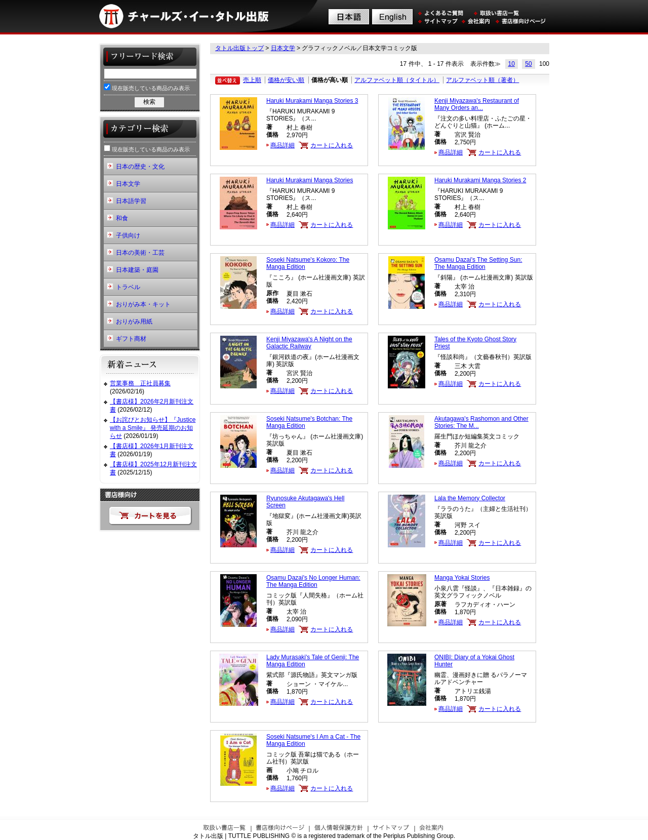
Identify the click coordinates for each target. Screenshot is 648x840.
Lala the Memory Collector (469, 498)
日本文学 (283, 48)
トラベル (128, 287)
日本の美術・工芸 (140, 252)
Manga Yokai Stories (462, 577)
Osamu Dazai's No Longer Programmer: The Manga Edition (313, 581)
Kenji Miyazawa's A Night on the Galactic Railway (309, 343)
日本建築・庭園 (137, 269)
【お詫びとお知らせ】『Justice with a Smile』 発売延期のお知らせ (152, 427)
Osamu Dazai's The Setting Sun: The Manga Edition (478, 263)
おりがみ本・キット (143, 304)
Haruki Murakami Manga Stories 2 (480, 180)
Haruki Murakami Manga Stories (309, 180)
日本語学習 (131, 201)
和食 (122, 218)
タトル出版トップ (239, 48)
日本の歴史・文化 (140, 166)
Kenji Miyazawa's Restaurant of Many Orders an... (476, 104)
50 (528, 63)
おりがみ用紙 (134, 321)
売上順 (252, 80)
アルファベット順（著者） (482, 80)
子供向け (128, 235)
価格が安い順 (286, 80)
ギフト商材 (131, 338)
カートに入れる (331, 145)
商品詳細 (282, 145)
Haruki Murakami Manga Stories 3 (312, 100)
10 (511, 63)
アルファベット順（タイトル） (396, 80)
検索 (149, 101)
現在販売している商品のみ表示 (147, 87)
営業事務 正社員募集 (140, 383)
